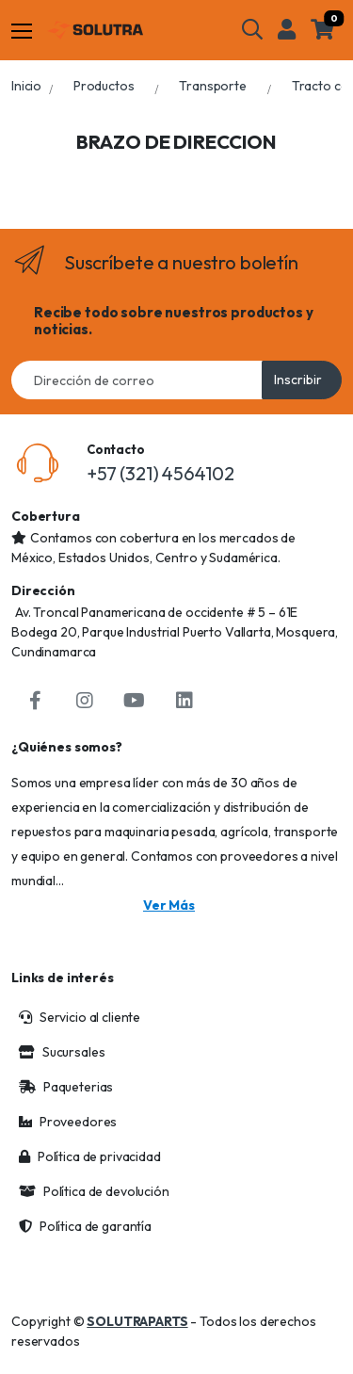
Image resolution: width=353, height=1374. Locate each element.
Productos (104, 85)
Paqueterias (66, 1086)
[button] (252, 29)
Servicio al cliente (79, 1017)
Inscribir (298, 379)
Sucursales (61, 1051)
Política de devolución (94, 1191)
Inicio (26, 85)
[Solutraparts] (95, 30)
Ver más (169, 905)
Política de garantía (85, 1226)
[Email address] (137, 380)
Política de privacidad (90, 1156)
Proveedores (68, 1121)
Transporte (213, 85)
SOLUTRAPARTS (137, 1321)
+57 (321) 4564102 (160, 473)
